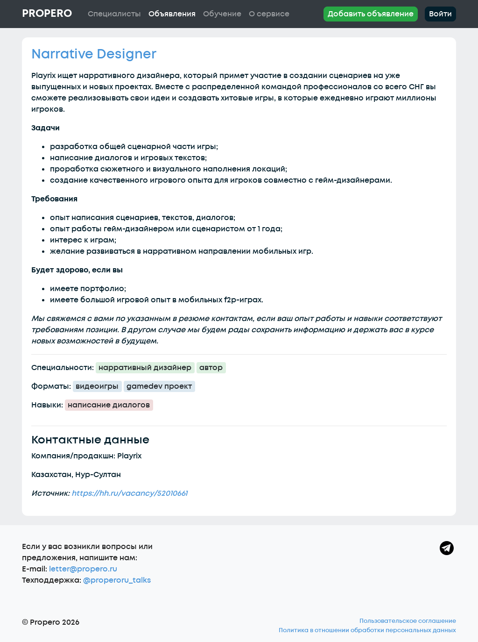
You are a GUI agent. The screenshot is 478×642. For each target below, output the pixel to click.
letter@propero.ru (83, 569)
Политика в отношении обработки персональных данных (367, 630)
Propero (47, 13)
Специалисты (114, 14)
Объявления (172, 14)
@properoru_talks (117, 580)
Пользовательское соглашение (407, 621)
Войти (440, 14)
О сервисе (269, 14)
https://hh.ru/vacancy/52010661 (129, 493)
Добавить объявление (371, 14)
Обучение (222, 14)
